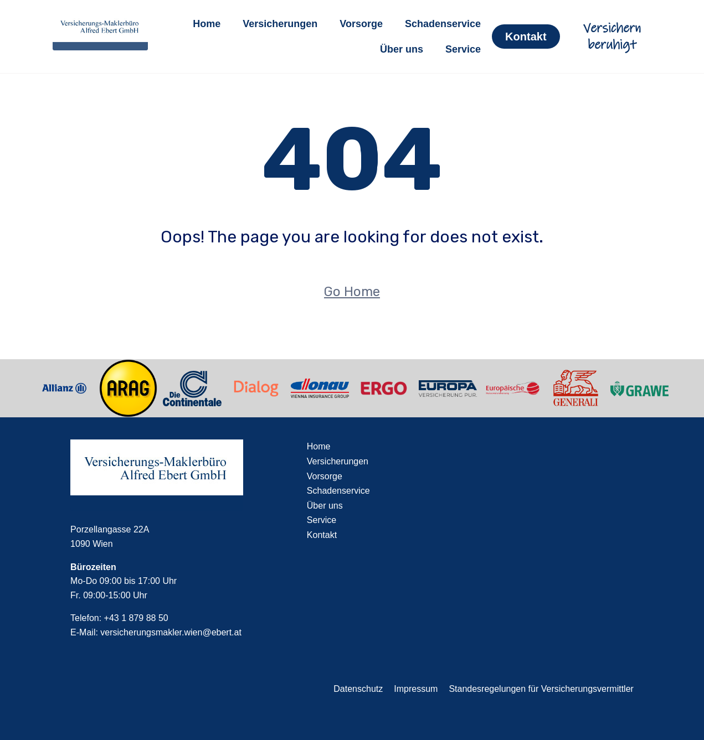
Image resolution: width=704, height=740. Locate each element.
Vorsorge (361, 23)
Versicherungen (280, 23)
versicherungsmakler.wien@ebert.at (170, 632)
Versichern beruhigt (612, 36)
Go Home (352, 291)
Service (463, 49)
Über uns (401, 49)
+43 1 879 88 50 (136, 618)
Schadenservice (443, 23)
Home (206, 23)
